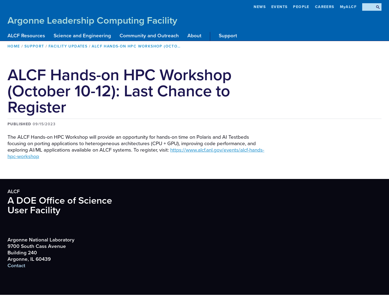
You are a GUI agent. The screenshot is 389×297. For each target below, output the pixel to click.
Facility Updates (68, 46)
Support (228, 36)
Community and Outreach (149, 36)
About (194, 36)
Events (279, 7)
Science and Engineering (82, 36)
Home (14, 46)
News (260, 7)
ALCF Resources (26, 36)
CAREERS (324, 7)
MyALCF (348, 7)
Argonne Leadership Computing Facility (92, 20)
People (301, 7)
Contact (16, 266)
